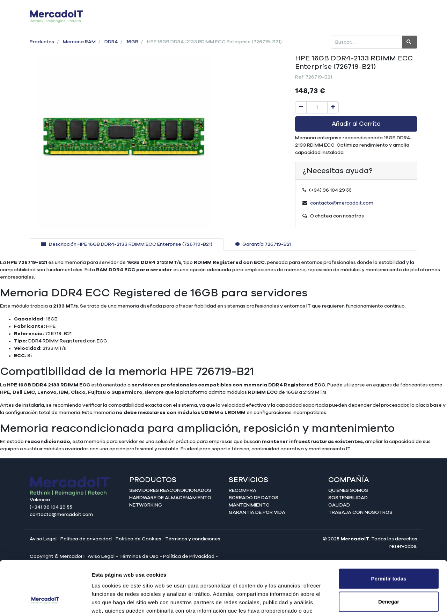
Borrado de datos (253, 497)
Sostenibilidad (348, 497)
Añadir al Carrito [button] (356, 124)
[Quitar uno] (301, 107)
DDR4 (111, 41)
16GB (132, 41)
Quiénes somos (348, 490)
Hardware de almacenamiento (170, 497)
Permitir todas (388, 530)
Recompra (242, 490)
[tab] (127, 244)
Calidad (339, 505)
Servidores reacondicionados (170, 490)
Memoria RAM (79, 41)
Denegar (388, 553)
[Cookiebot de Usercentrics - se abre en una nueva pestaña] (45, 599)
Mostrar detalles (378, 599)
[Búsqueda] (409, 42)
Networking (145, 505)
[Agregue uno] (333, 107)
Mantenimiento (249, 505)
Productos (42, 41)
